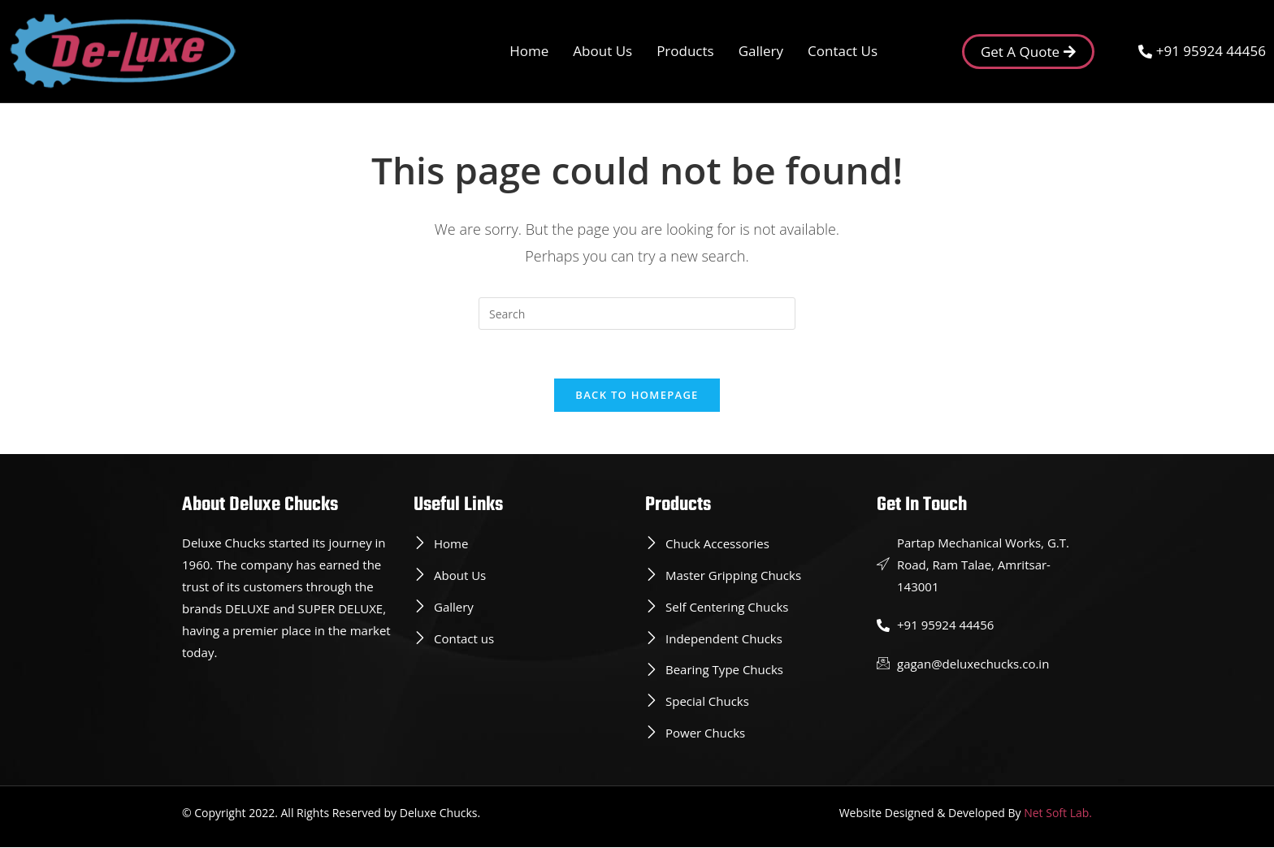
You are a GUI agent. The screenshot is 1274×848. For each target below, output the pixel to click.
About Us (602, 50)
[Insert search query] (637, 313)
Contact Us (843, 50)
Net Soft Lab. (1058, 813)
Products (685, 50)
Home (528, 50)
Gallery (761, 50)
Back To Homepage (636, 395)
